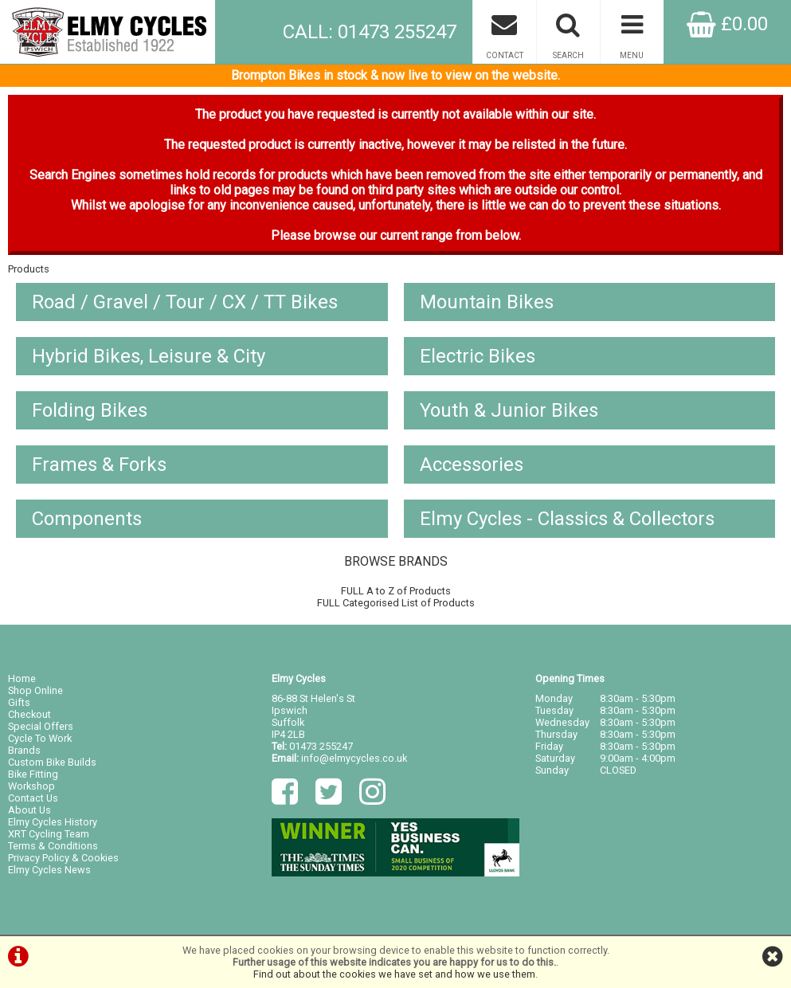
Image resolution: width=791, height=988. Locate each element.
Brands (24, 750)
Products (28, 269)
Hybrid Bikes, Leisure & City (148, 356)
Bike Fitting (33, 774)
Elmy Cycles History (52, 822)
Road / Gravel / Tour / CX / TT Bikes (185, 302)
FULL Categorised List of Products (396, 603)
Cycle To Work (40, 738)
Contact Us (33, 798)
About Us (29, 810)
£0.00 (727, 24)
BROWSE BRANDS (396, 561)
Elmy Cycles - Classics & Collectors (567, 519)
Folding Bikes (89, 410)
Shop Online (35, 690)
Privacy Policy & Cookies (63, 858)
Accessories (471, 464)
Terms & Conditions (53, 846)
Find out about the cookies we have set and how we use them (394, 974)
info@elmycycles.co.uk (354, 758)
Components (87, 519)
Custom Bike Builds (52, 762)
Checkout (29, 714)
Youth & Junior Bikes (509, 410)
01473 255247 (321, 746)
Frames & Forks (99, 464)
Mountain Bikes (487, 302)
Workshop (31, 786)
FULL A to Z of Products (396, 591)
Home (22, 678)
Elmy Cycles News (49, 870)
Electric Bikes (477, 356)
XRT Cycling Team (48, 834)
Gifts (19, 702)
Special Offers (40, 726)
